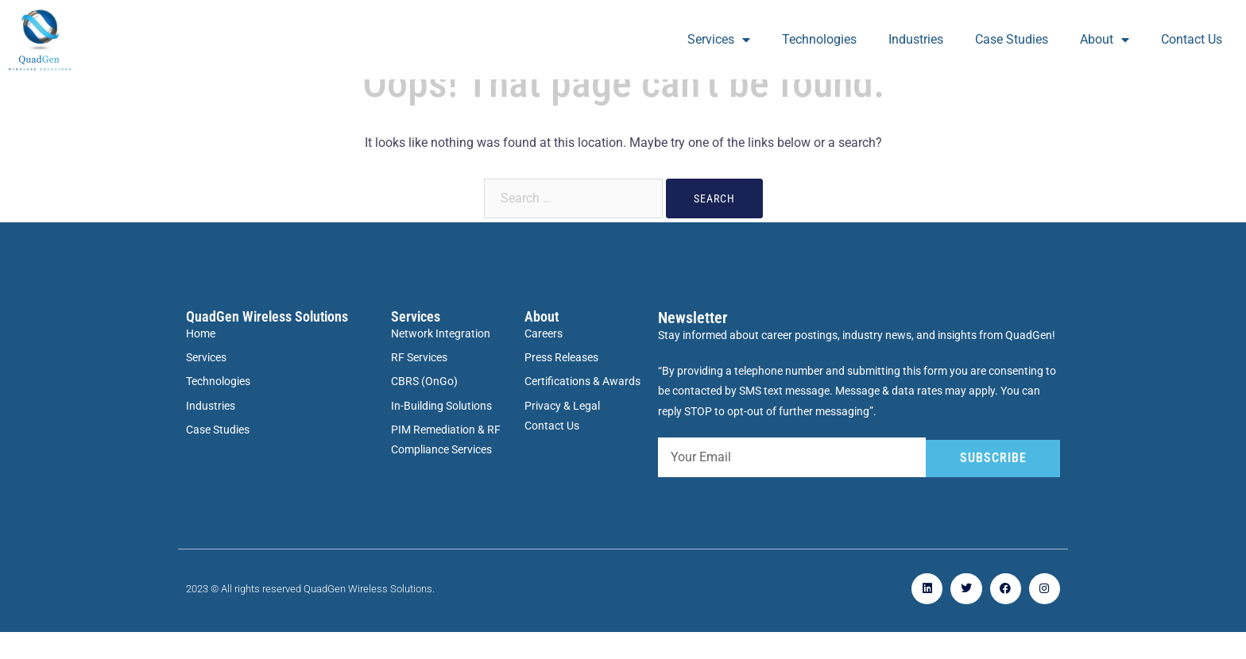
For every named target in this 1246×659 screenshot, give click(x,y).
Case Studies (1011, 39)
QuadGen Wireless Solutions (267, 343)
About (1104, 39)
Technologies (819, 39)
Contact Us (1191, 39)
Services (718, 39)
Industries (915, 39)
